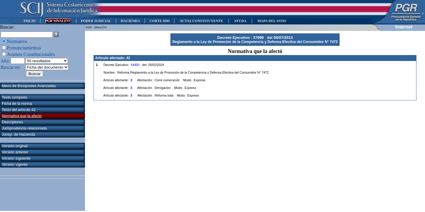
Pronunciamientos (24, 47)
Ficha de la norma (17, 103)
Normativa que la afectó (22, 116)
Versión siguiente (16, 158)
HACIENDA (130, 21)
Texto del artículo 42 (19, 109)
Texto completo (14, 97)
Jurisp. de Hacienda (18, 134)
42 (128, 58)
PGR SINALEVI (58, 21)
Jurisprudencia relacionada (24, 128)
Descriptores (12, 122)
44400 (135, 65)
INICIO (30, 21)
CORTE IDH (159, 21)
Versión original (15, 146)
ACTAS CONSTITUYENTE (201, 21)
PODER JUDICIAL (96, 21)
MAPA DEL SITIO (271, 21)
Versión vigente (15, 164)
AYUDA (240, 21)
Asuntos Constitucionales (31, 54)
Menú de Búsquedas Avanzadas (29, 86)
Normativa (17, 41)
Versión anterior (15, 152)
